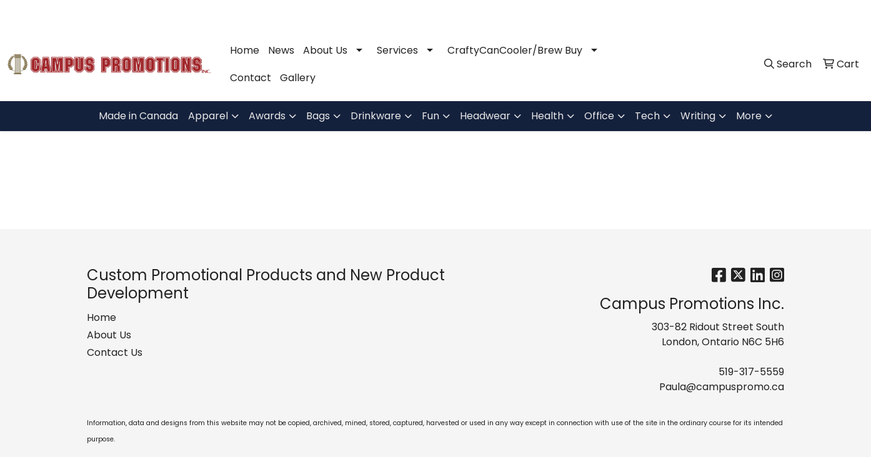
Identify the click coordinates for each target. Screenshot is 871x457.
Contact (250, 78)
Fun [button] (430, 116)
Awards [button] (267, 116)
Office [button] (599, 116)
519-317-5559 (691, 13)
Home (244, 50)
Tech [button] (647, 116)
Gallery (298, 78)
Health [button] (547, 116)
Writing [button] (697, 116)
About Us (325, 50)
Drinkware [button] (376, 116)
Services (397, 50)
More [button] (749, 116)
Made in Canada (138, 116)
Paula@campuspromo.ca (794, 13)
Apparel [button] (208, 116)
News (281, 50)
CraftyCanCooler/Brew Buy (514, 50)
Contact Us (114, 352)
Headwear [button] (485, 116)
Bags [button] (318, 116)
